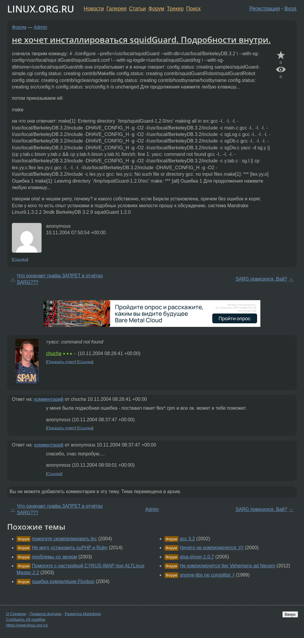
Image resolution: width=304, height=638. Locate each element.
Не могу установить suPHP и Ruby (69, 547)
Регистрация (264, 9)
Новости (94, 9)
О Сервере (16, 614)
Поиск (193, 9)
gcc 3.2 (187, 538)
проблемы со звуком (54, 556)
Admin (40, 27)
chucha (53, 353)
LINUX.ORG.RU (40, 8)
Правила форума (45, 614)
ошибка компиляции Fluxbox (63, 581)
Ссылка (20, 259)
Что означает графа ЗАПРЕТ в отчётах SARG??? (60, 279)
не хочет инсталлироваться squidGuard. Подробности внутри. (141, 39)
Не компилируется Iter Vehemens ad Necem (227, 565)
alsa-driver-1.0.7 (197, 556)
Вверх (290, 614)
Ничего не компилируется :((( (211, 547)
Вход (290, 9)
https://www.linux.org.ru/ (27, 625)
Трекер (175, 9)
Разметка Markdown (83, 614)
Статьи (137, 9)
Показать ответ (61, 362)
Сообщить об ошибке (25, 619)
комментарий (49, 399)
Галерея (116, 9)
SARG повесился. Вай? (261, 278)
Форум (156, 9)
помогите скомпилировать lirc (64, 538)
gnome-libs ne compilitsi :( (207, 574)
